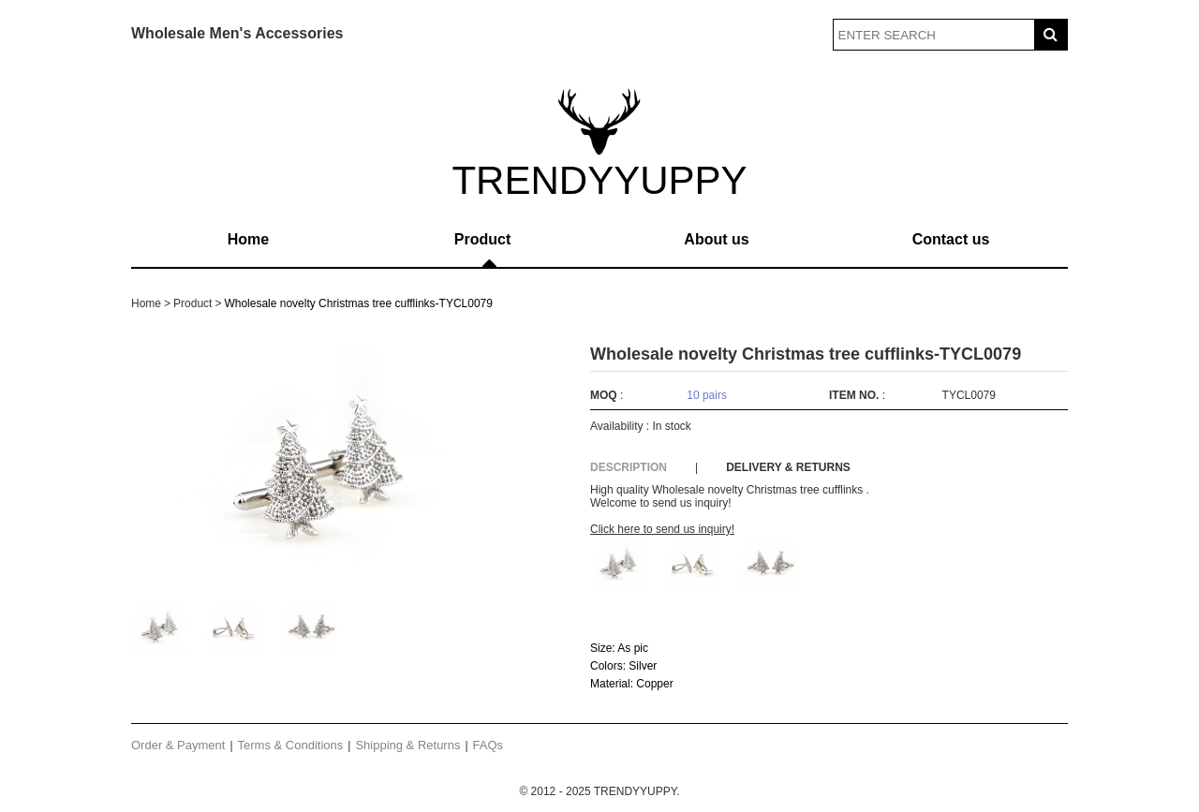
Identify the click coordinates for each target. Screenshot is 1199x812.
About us (716, 239)
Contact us (951, 239)
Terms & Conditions (291, 745)
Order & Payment (178, 745)
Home (248, 239)
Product (482, 239)
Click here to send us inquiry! (662, 529)
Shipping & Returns (407, 745)
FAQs (488, 745)
